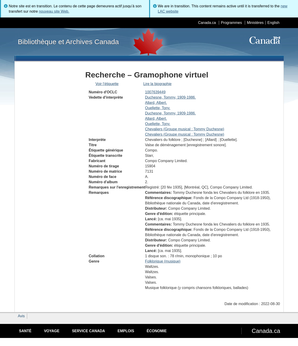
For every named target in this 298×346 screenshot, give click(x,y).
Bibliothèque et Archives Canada (68, 42)
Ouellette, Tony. (157, 108)
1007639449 (155, 92)
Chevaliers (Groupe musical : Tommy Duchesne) (184, 129)
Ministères (255, 23)
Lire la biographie (157, 84)
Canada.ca (207, 23)
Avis (21, 316)
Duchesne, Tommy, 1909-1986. (170, 97)
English (273, 23)
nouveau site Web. (54, 11)
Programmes (231, 23)
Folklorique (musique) (162, 261)
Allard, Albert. (156, 103)
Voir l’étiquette (107, 84)
